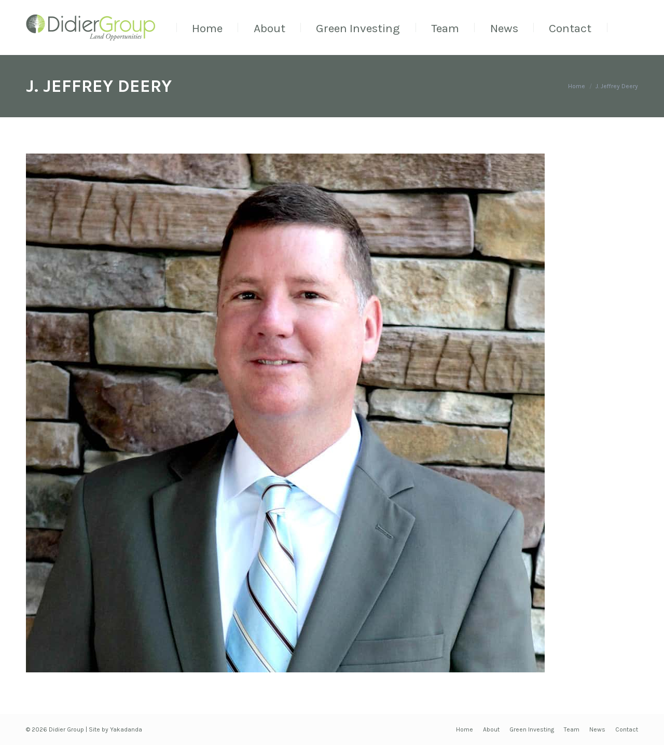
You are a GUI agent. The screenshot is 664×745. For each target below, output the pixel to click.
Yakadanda (126, 729)
